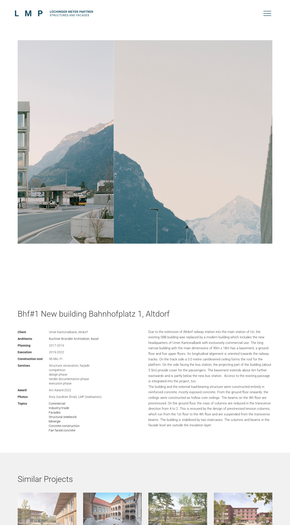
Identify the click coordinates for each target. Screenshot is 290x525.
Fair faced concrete (62, 430)
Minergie (55, 421)
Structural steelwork (63, 417)
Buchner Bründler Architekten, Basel (74, 339)
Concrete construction (64, 426)
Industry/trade (59, 408)
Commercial (57, 403)
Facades (55, 412)
